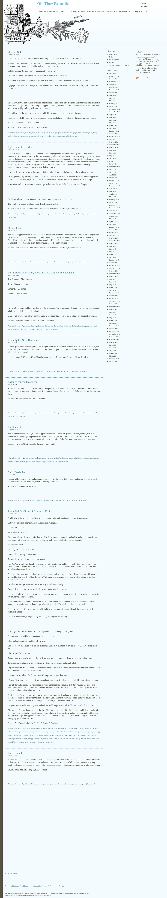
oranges (93, 735)
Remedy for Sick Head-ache (24, 340)
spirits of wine (86, 413)
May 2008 (112, 350)
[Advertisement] (54, 95)
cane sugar (35, 262)
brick (27, 371)
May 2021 (112, 156)
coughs (46, 262)
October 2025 (113, 87)
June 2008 (112, 348)
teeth (54, 136)
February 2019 (114, 200)
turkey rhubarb (40, 329)
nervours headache (14, 462)
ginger (83, 326)
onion (66, 262)
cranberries (37, 732)
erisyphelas (88, 732)
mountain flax (18, 329)
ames (33, 133)
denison (51, 732)
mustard (52, 500)
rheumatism (38, 739)
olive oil (80, 214)
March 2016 (113, 290)
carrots (92, 728)
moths (67, 214)
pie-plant (24, 739)
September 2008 (114, 339)
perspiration (48, 371)
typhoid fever (12, 742)
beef (55, 728)
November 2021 (114, 139)
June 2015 (112, 315)
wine (15, 416)
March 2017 (113, 257)
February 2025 (114, 90)
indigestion (24, 136)
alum (27, 413)
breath (48, 133)
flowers (69, 133)
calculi (81, 728)
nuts (30, 136)
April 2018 (113, 222)
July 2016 (112, 279)
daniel (28, 214)
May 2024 (112, 101)
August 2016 (113, 276)
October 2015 (113, 304)
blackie (38, 413)
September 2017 (114, 241)
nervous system (25, 462)
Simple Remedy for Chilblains (119, 65)
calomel (86, 728)
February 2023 (114, 104)
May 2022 (112, 123)
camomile (47, 784)
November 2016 (114, 268)
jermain (75, 784)
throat (83, 739)
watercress (24, 742)
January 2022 (113, 134)
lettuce (62, 735)
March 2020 (113, 178)
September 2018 (114, 213)
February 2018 (114, 227)
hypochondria (73, 458)
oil (76, 214)
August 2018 (113, 216)
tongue (59, 136)
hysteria (80, 458)
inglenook (46, 500)
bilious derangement (37, 784)
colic (26, 458)
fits (57, 458)
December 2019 (114, 186)
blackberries (69, 728)
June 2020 (112, 169)
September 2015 (114, 307)
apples (33, 728)
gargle (75, 133)
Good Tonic (113, 54)
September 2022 (114, 112)
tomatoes (88, 739)
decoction (36, 762)
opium (39, 462)
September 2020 (114, 167)
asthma (45, 728)
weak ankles (66, 136)
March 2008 (113, 356)
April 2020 (113, 175)
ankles (38, 133)
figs (98, 732)
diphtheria (70, 732)
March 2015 (113, 323)
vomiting (76, 262)
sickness (56, 739)
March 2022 (113, 128)
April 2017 (113, 254)
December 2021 (114, 136)
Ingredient (18, 133)
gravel (15, 735)
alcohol (29, 133)
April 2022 (113, 125)
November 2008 (114, 334)
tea (98, 214)
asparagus (39, 728)
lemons (57, 735)
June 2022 (112, 120)
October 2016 (113, 271)
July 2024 (112, 95)
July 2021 (112, 150)
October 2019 (113, 189)
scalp (41, 136)
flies (47, 214)
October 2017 (113, 238)
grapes (10, 735)
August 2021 (113, 147)
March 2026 (113, 73)
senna (80, 784)
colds (52, 133)
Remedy (18, 262)
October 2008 (113, 337)
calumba (53, 326)
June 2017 (112, 249)
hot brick (39, 371)
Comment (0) (75, 136)
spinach (65, 739)
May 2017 (112, 252)
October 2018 (113, 211)
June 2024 (112, 98)
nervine (71, 735)
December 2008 (114, 331)
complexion (15, 732)
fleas (43, 214)
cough (42, 262)
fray (60, 458)
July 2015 (112, 312)
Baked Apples (114, 60)
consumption (24, 732)
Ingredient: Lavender (20, 147)
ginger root (89, 326)
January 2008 (113, 361)
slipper (44, 462)
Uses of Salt (15, 52)
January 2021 (113, 164)
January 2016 (113, 296)
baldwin (33, 326)
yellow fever (40, 742)
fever (49, 458)
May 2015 (112, 318)
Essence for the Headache (22, 381)
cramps (31, 458)
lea (43, 371)
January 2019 (113, 202)
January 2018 (113, 230)
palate (34, 136)
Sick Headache (16, 472)
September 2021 (114, 145)
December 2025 (114, 82)
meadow (95, 458)
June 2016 (112, 282)
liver (66, 735)
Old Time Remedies (53, 3)
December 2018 (114, 205)
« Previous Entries (11, 873)
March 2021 (113, 158)
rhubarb (26, 329)
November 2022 (114, 109)
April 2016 (113, 287)
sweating (77, 739)
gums (79, 133)
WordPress (15, 886)
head (50, 214)
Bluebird (25, 886)
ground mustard (30, 500)
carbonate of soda (56, 784)
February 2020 (114, 180)
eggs (83, 732)
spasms (49, 462)
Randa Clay (37, 886)
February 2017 (114, 260)
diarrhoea (74, 326)
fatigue (39, 214)
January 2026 (113, 79)
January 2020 (113, 183)
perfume (90, 214)
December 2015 (114, 298)
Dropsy (111, 62)
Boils (111, 57)
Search (144, 6)
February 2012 (114, 326)
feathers (64, 133)
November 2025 (114, 84)
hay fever (94, 133)
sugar (70, 262)
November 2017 (114, 235)
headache (11, 136)
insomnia (47, 735)
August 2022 (113, 115)
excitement (43, 458)
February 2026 (114, 76)
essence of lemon (52, 413)
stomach (32, 329)
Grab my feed (143, 78)
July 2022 (112, 117)
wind (47, 329)
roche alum (77, 413)
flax (79, 326)
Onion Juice (15, 228)
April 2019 (113, 194)
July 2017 (112, 246)
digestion (64, 732)
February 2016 (114, 293)
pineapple (31, 739)
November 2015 (114, 301)
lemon (71, 413)
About (144, 3)
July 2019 (112, 191)
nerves (72, 214)
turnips (98, 739)
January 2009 (113, 329)
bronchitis (28, 262)
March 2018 (113, 224)
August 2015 (113, 309)
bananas (50, 728)
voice (18, 742)
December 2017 (114, 232)
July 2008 (112, 345)
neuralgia (34, 462)
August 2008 (113, 342)
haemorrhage (86, 133)
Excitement (14, 427)
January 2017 (113, 263)
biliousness (61, 728)
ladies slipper (88, 458)
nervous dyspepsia (80, 735)
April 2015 (113, 320)
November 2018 (114, 208)
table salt (68, 371)
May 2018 (112, 219)
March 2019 (113, 197)
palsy (85, 214)
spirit (95, 214)
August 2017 (113, 243)
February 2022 (114, 131)
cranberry (45, 732)
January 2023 (113, 106)
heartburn (17, 136)
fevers (53, 458)
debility (37, 458)
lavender (62, 214)
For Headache (16, 753)
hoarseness (27, 735)
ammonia (32, 413)
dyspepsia (58, 133)
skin (61, 739)
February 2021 (114, 161)
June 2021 (112, 153)
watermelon (32, 742)
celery (97, 728)
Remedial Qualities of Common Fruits (30, 511)
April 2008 (113, 353)
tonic (56, 462)
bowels (47, 326)
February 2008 (114, 359)
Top (63, 886)
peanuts (10, 739)
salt (38, 136)
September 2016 (114, 274)
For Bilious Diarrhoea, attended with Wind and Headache (41, 272)
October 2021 (113, 142)
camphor (44, 413)
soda (84, 784)
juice (62, 262)
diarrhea (68, 326)
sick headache (48, 136)
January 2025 (113, 93)
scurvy (51, 739)
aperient (28, 326)
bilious (42, 326)
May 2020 (112, 172)
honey (33, 735)
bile (38, 326)
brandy (43, 133)
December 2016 (114, 265)
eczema (33, 214)
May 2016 (112, 285)
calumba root (61, 326)
